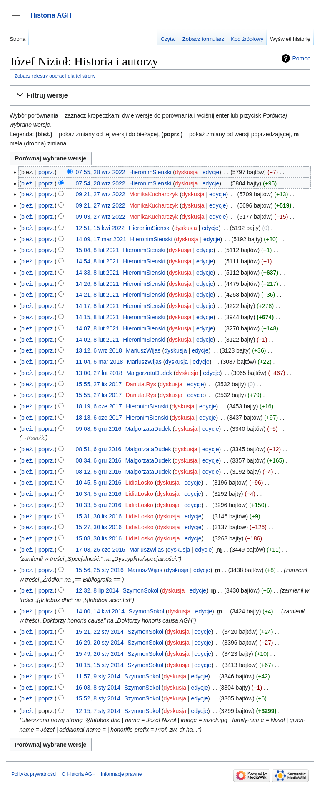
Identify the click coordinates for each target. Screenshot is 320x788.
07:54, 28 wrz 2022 (100, 183)
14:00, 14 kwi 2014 (100, 611)
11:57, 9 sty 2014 (98, 676)
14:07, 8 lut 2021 (97, 328)
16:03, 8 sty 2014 (98, 687)
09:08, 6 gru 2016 (99, 428)
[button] (160, 96)
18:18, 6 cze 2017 (99, 417)
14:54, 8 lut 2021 (97, 261)
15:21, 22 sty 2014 (100, 631)
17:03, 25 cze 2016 (100, 549)
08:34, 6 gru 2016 (99, 460)
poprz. (46, 172)
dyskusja (186, 172)
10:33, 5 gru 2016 (99, 505)
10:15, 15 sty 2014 (100, 665)
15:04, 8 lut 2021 (97, 250)
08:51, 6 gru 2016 (99, 449)
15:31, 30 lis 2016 (99, 516)
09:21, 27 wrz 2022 (100, 194)
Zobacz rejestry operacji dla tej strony (55, 75)
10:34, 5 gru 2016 (99, 493)
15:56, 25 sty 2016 (100, 570)
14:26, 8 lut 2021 (97, 283)
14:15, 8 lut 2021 (97, 317)
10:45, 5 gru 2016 (99, 482)
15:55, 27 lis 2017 (99, 384)
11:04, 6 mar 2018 (99, 361)
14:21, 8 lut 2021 (97, 294)
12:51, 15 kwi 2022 (100, 228)
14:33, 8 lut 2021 (97, 272)
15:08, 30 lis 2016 (99, 538)
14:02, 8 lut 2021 (97, 339)
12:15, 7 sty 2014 (98, 711)
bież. (27, 183)
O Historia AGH (79, 774)
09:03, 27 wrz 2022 (100, 216)
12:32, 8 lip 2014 (97, 590)
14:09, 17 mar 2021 (101, 239)
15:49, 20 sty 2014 (100, 653)
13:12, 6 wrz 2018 (99, 350)
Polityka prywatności (34, 774)
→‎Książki (33, 438)
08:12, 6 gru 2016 (99, 471)
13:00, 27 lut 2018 (99, 373)
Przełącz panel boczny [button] (18, 19)
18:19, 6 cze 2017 (99, 406)
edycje (210, 172)
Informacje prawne (121, 774)
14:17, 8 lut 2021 (97, 306)
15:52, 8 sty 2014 (98, 698)
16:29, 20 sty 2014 (100, 642)
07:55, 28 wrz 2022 (100, 172)
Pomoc (301, 58)
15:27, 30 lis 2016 (99, 527)
